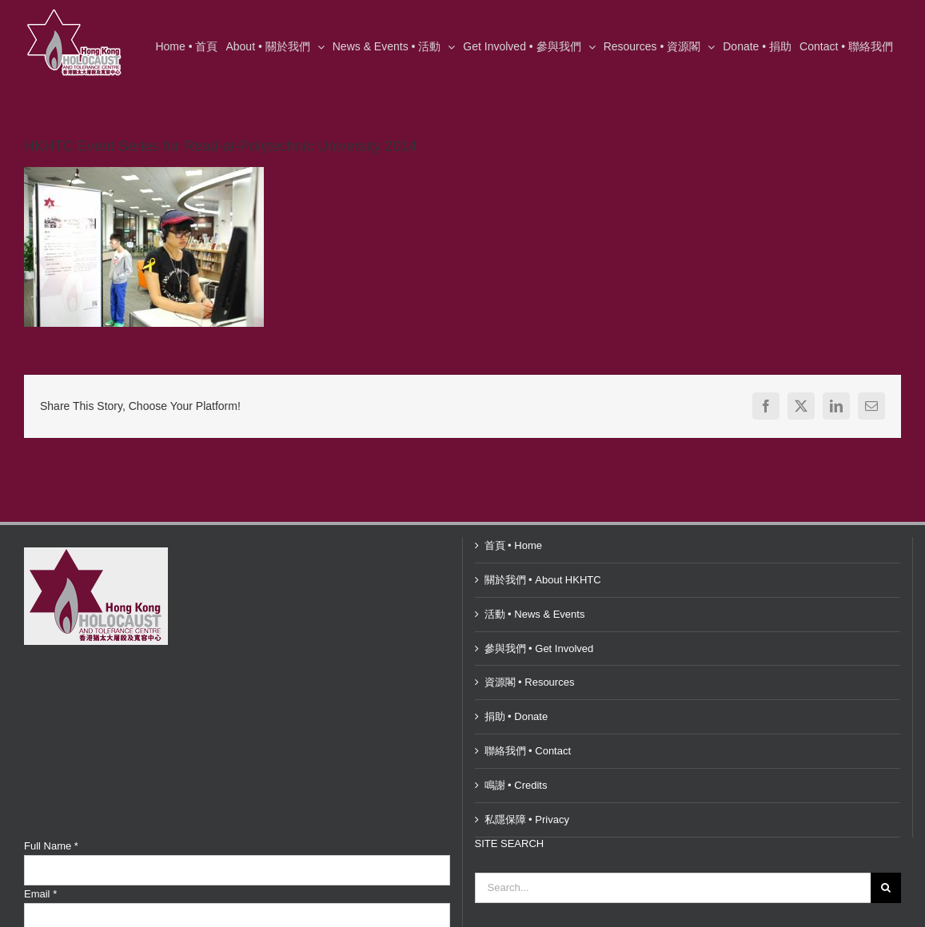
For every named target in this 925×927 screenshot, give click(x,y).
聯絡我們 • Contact (528, 751)
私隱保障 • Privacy (526, 820)
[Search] (886, 888)
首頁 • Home (513, 545)
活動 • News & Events (534, 614)
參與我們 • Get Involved (539, 648)
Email (40, 894)
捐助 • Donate (516, 716)
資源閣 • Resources (529, 682)
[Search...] (673, 888)
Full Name (51, 846)
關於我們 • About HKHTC (542, 580)
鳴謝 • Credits (516, 785)
